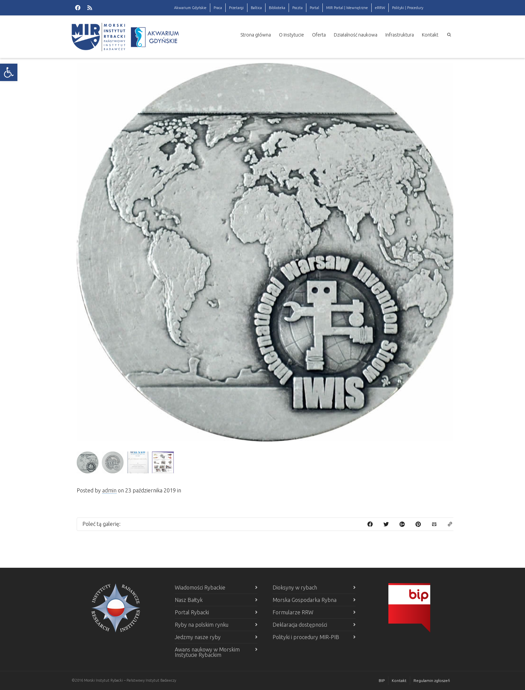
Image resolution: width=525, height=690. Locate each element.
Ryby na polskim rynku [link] (201, 625)
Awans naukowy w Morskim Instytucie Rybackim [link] (207, 652)
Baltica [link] (256, 8)
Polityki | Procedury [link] (407, 8)
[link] (8, 72)
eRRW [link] (380, 8)
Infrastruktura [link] (399, 35)
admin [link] (109, 490)
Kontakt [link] (430, 35)
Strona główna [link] (255, 35)
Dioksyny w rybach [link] (295, 587)
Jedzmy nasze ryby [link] (198, 637)
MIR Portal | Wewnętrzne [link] (347, 8)
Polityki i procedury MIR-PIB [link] (306, 637)
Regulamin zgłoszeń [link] (432, 680)
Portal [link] (314, 8)
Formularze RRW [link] (293, 612)
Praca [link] (218, 8)
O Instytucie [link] (291, 35)
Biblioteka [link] (277, 8)
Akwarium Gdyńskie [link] (190, 8)
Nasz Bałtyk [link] (189, 600)
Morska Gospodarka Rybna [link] (304, 600)
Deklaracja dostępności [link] (300, 625)
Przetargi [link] (236, 8)
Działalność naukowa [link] (355, 35)
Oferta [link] (319, 35)
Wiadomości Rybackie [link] (200, 587)
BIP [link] (382, 680)
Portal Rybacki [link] (192, 612)
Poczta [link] (297, 8)
